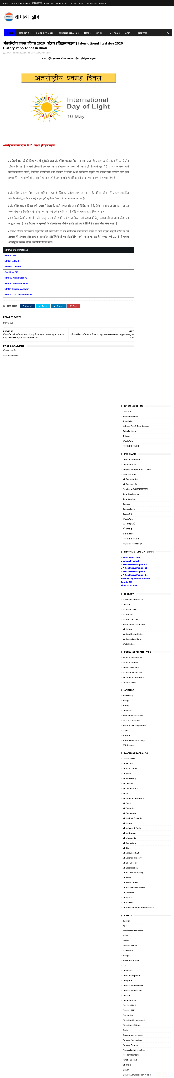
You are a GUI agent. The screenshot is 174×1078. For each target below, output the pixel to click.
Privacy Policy (77, 3)
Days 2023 (127, 859)
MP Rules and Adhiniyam (134, 525)
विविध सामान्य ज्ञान (131, 83)
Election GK (128, 869)
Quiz (125, 796)
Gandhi (126, 707)
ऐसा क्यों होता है (129, 161)
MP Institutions (129, 470)
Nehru (125, 914)
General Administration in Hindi (137, 106)
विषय (85, 33)
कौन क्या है (23, 33)
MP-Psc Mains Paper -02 (134, 205)
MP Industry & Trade (132, 465)
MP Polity (127, 515)
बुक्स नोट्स (141, 33)
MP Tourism (128, 540)
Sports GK (127, 151)
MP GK (98, 33)
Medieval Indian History (133, 271)
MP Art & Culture (130, 406)
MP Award (127, 411)
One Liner (127, 771)
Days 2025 (35, 54)
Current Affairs (67, 33)
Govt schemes (129, 727)
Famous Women (130, 300)
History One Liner (130, 256)
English (126, 667)
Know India (128, 58)
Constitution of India (132, 627)
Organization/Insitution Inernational (139, 781)
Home (6, 3)
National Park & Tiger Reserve (136, 63)
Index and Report (130, 53)
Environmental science (133, 353)
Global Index (128, 722)
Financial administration (134, 687)
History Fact (128, 251)
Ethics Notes (128, 874)
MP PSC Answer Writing (133, 510)
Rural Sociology (129, 136)
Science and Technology (134, 377)
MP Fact (126, 430)
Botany (126, 343)
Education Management (134, 657)
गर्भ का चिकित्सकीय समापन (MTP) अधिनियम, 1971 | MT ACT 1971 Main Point (86, 971)
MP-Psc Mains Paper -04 (134, 212)
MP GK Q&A (128, 401)
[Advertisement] (117, 17)
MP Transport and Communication (138, 545)
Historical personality (132, 309)
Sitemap (103, 3)
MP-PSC (113, 33)
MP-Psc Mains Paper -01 (134, 201)
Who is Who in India (20, 3)
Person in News (129, 319)
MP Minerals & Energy (132, 495)
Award (125, 573)
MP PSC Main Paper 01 (16, 296)
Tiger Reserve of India (132, 924)
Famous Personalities (132, 295)
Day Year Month (130, 642)
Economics (128, 652)
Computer (127, 618)
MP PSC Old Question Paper (18, 312)
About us (48, 3)
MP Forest (127, 440)
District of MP (129, 396)
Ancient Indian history (133, 236)
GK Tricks (127, 702)
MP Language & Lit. (131, 490)
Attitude (127, 834)
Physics (126, 367)
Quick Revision (43, 33)
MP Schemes (128, 530)
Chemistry (128, 348)
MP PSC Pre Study (130, 194)
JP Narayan (128, 904)
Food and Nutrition (131, 358)
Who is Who (128, 78)
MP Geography (129, 450)
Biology (126, 338)
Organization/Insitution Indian (136, 776)
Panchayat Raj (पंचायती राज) (135, 126)
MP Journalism (129, 480)
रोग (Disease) (129, 171)
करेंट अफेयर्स (37, 3)
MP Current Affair (130, 116)
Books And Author (131, 598)
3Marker (126, 558)
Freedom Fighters (131, 304)
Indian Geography (131, 762)
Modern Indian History (132, 276)
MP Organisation (130, 505)
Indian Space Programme (134, 362)
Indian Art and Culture (133, 752)
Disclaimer (92, 3)
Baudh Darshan (130, 583)
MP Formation (129, 445)
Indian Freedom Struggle (134, 261)
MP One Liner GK (13, 284)
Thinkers (126, 73)
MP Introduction (130, 475)
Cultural (126, 241)
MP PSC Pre (10, 273)
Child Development (132, 96)
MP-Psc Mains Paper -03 (134, 208)
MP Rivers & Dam (130, 520)
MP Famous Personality (133, 314)
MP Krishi (126, 485)
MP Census (128, 420)
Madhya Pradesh (130, 198)
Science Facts (129, 146)
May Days (45, 54)
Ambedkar (127, 829)
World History (129, 281)
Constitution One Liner (133, 622)
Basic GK (127, 578)
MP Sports (127, 535)
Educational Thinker (132, 662)
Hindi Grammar (129, 111)
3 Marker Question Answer (135, 215)
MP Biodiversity (129, 416)
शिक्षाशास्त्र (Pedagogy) (133, 181)
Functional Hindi (130, 697)
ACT (125, 563)
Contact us (62, 3)
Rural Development (131, 131)
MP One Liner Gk (130, 121)
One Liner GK (11, 290)
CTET (126, 33)
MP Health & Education (133, 455)
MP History (127, 266)
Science (126, 141)
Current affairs (129, 101)
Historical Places (130, 246)
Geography (128, 717)
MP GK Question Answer (17, 307)
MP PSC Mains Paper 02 (16, 301)
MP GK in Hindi (12, 279)
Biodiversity (128, 333)
